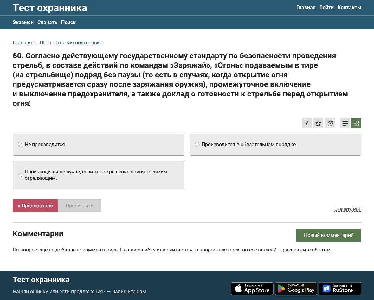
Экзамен (23, 22)
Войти (326, 7)
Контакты (349, 7)
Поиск (68, 22)
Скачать (47, 22)
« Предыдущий (35, 206)
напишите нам (129, 292)
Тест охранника (50, 8)
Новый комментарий (329, 235)
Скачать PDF (347, 209)
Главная (306, 7)
